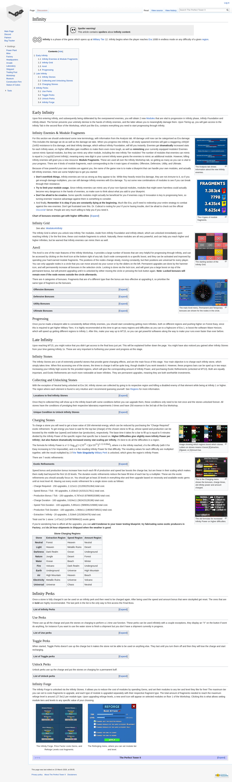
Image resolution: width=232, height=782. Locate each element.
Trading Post (11, 72)
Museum (10, 78)
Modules (150, 118)
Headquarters (12, 60)
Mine (8, 53)
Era (150, 39)
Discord (40, 210)
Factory (9, 57)
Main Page (9, 31)
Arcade (9, 63)
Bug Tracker (9, 41)
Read (146, 10)
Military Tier (99, 39)
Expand (94, 216)
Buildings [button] (11, 46)
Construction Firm (14, 82)
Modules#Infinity (54, 228)
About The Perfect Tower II (55, 775)
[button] (95, 216)
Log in (226, 3)
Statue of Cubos (13, 85)
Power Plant (11, 50)
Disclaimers (72, 775)
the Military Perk (90, 452)
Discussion (42, 10)
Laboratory (10, 66)
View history (171, 10)
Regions (134, 389)
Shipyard (10, 69)
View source (157, 10)
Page (32, 10)
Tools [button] (9, 91)
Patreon (7, 37)
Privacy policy (37, 775)
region (205, 39)
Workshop (10, 75)
